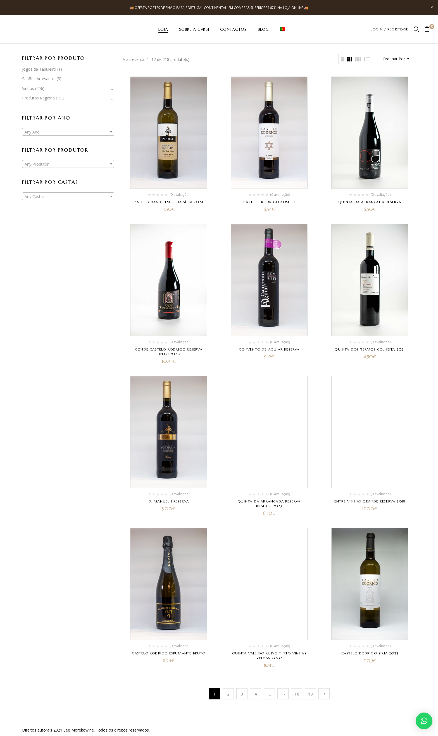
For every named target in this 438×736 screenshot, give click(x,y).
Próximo (324, 693)
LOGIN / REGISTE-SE (389, 29)
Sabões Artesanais (39, 78)
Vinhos (28, 88)
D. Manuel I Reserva (169, 501)
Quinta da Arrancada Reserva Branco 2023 (269, 503)
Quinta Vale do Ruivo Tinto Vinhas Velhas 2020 (269, 655)
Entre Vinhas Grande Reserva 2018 (369, 501)
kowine (87, 730)
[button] (429, 29)
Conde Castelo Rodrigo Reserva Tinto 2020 (169, 351)
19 (310, 694)
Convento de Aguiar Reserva (269, 349)
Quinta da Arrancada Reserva (369, 202)
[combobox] (68, 132)
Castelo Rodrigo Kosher (269, 202)
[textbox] (68, 132)
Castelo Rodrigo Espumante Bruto (168, 653)
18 (296, 694)
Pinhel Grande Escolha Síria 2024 (169, 202)
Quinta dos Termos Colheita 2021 (370, 349)
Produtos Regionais (40, 98)
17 (283, 694)
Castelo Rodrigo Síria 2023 (369, 653)
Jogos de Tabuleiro (39, 69)
